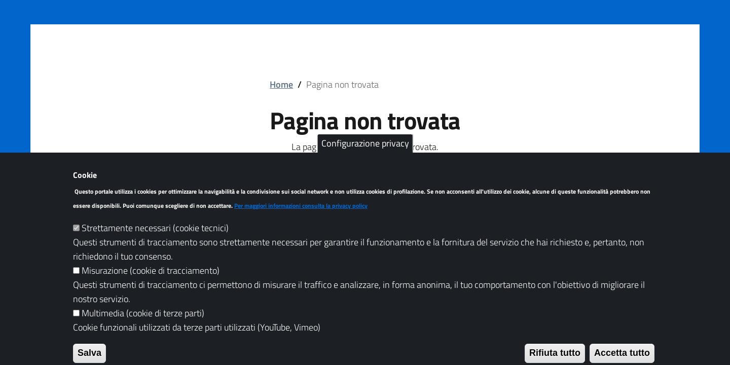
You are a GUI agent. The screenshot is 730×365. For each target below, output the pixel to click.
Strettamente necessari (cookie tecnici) (155, 240)
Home (281, 84)
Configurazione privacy (365, 156)
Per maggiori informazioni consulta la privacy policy (301, 218)
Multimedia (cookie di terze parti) (143, 326)
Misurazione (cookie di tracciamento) (151, 283)
